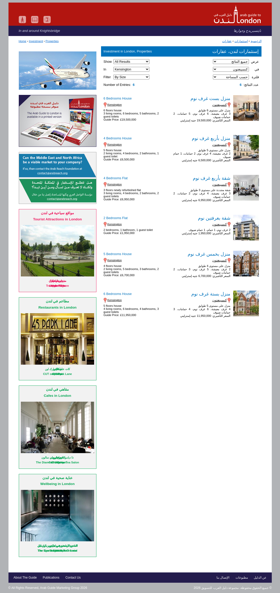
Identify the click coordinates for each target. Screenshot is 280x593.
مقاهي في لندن (57, 389)
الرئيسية (256, 41)
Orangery (57, 462)
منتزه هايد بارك (57, 280)
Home (22, 41)
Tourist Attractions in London (57, 219)
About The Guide (25, 577)
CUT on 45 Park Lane (57, 373)
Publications (51, 577)
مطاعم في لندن (57, 301)
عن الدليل (260, 577)
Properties (52, 41)
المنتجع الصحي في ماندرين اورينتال (57, 545)
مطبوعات (242, 577)
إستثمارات (241, 41)
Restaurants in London (57, 307)
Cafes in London (57, 396)
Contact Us (72, 577)
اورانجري (57, 457)
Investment (36, 41)
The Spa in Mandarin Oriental (57, 550)
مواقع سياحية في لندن (57, 213)
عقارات (227, 41)
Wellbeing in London (57, 484)
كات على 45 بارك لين (57, 369)
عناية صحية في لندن (57, 478)
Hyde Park (57, 285)
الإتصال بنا (222, 577)
